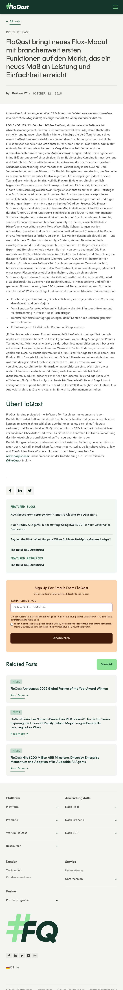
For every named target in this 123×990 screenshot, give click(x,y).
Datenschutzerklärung (25, 620)
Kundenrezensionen (18, 877)
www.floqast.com (17, 456)
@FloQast (12, 460)
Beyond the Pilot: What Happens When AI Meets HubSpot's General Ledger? (60, 539)
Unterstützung (74, 870)
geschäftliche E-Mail (23, 600)
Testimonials (14, 870)
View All (106, 664)
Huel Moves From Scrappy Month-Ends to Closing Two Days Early (53, 514)
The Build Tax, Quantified (27, 550)
